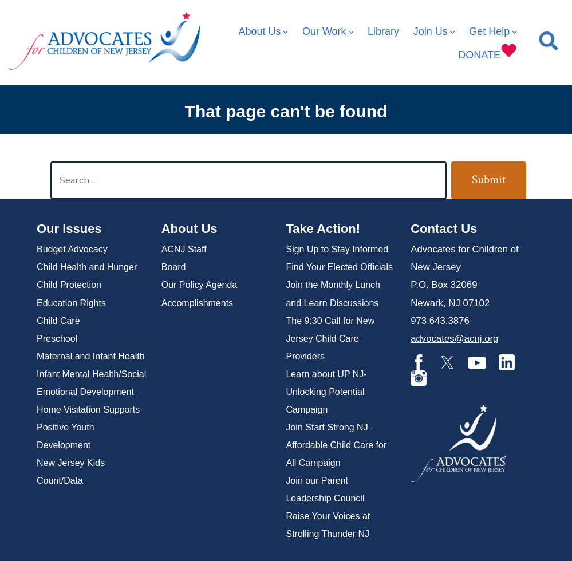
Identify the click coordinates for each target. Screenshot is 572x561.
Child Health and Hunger (87, 267)
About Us (263, 31)
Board (173, 267)
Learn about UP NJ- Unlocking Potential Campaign (326, 391)
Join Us (434, 31)
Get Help (493, 31)
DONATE (487, 51)
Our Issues (69, 229)
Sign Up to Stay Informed (337, 249)
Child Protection (69, 285)
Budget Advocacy (72, 249)
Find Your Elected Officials (339, 267)
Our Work (327, 31)
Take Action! (323, 229)
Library (383, 31)
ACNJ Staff (184, 249)
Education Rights (71, 303)
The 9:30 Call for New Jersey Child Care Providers (330, 338)
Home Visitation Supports (88, 409)
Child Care (58, 321)
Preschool (57, 338)
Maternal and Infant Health (91, 356)
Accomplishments (197, 303)
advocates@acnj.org (454, 338)
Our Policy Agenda (199, 285)
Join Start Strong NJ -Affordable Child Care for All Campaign (336, 445)
